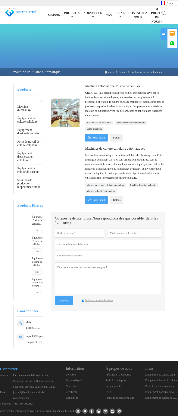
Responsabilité (113, 386)
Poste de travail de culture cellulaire (28, 143)
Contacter (8, 368)
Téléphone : (6, 403)
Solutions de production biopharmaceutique (28, 183)
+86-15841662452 (33, 325)
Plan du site (72, 397)
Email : (4, 392)
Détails (117, 137)
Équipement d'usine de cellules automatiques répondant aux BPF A (38, 262)
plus (37, 230)
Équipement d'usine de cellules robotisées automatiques (38, 241)
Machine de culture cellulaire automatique (106, 185)
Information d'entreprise (118, 374)
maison (54, 15)
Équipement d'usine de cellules (28, 131)
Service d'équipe (74, 380)
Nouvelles (71, 386)
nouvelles (92, 14)
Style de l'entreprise (116, 380)
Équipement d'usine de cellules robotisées (38, 221)
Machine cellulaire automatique (131, 122)
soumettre (64, 300)
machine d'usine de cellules (99, 122)
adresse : (4, 375)
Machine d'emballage (24, 108)
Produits (123, 72)
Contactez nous (137, 15)
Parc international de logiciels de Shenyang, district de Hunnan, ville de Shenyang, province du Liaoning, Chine (34, 381)
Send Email (96, 137)
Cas (109, 15)
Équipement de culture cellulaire (27, 120)
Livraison (71, 374)
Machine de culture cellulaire (143, 185)
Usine (120, 14)
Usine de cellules (94, 129)
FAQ (108, 392)
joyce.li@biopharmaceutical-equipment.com (41, 339)
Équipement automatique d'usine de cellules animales (38, 283)
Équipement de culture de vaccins (28, 170)
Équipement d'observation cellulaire (25, 157)
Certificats (71, 392)
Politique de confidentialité (120, 397)
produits (72, 14)
